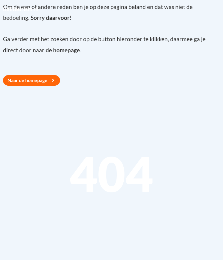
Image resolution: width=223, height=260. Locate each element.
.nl (20, 8)
